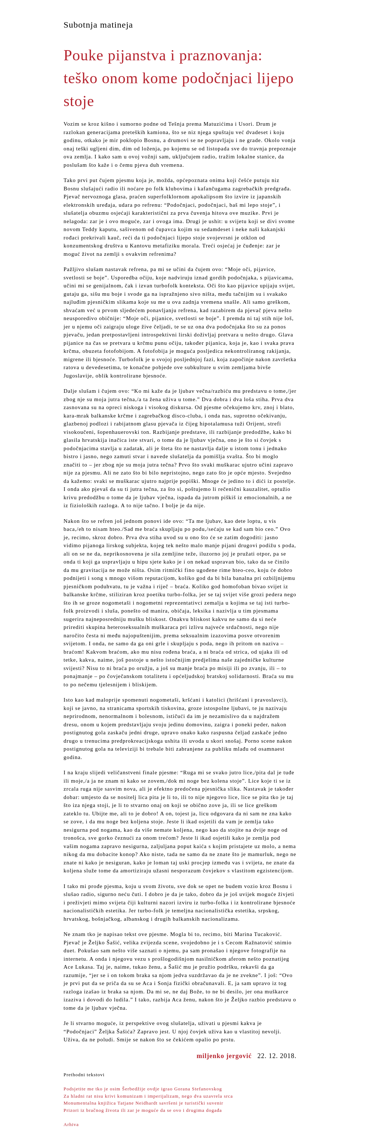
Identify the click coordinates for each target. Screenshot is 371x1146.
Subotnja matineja (98, 24)
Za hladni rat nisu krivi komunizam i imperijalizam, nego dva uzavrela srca (148, 1096)
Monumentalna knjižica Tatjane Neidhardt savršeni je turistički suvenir (144, 1103)
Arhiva (71, 1124)
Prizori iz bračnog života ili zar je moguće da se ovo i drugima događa (143, 1110)
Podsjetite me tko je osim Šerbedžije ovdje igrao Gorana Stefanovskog (143, 1088)
